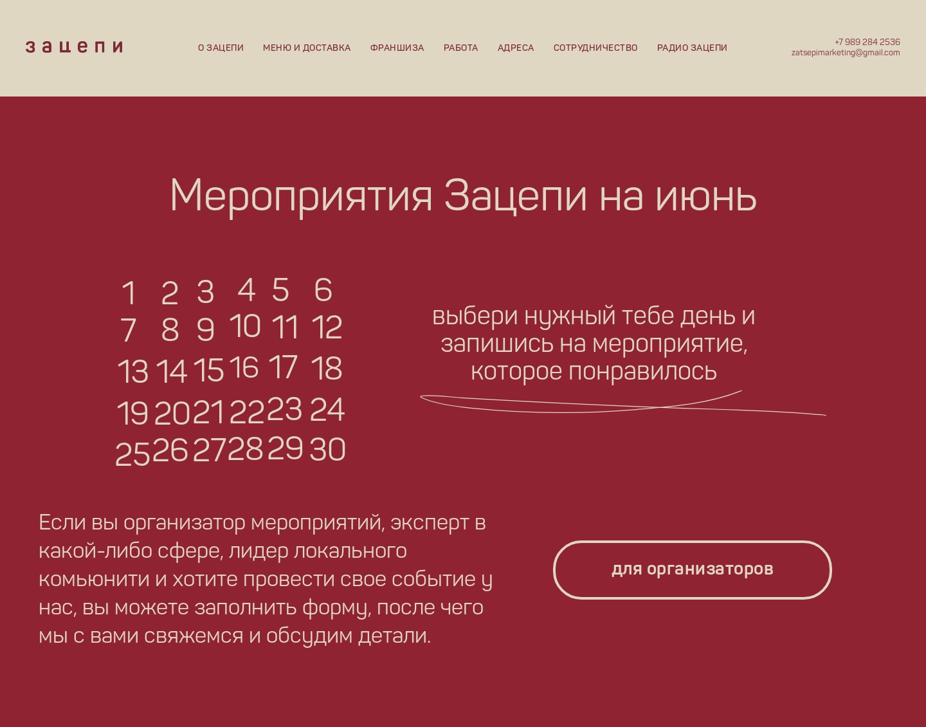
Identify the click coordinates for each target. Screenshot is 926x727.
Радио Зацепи (692, 48)
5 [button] (280, 292)
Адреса (516, 48)
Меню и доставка (307, 48)
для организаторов (693, 570)
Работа (461, 48)
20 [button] (172, 416)
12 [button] (327, 330)
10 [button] (245, 328)
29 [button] (285, 451)
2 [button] (170, 296)
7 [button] (128, 333)
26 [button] (170, 452)
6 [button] (323, 292)
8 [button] (170, 332)
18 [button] (327, 371)
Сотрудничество (596, 48)
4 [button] (246, 292)
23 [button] (284, 411)
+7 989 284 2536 (867, 43)
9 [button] (205, 332)
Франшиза (397, 48)
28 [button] (245, 451)
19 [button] (132, 416)
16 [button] (244, 370)
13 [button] (133, 374)
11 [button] (284, 330)
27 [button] (209, 452)
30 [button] (328, 452)
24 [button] (327, 412)
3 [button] (205, 294)
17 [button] (283, 369)
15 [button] (208, 373)
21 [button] (208, 415)
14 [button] (172, 374)
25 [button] (132, 457)
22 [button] (247, 415)
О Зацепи (221, 48)
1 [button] (128, 296)
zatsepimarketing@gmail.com (846, 53)
